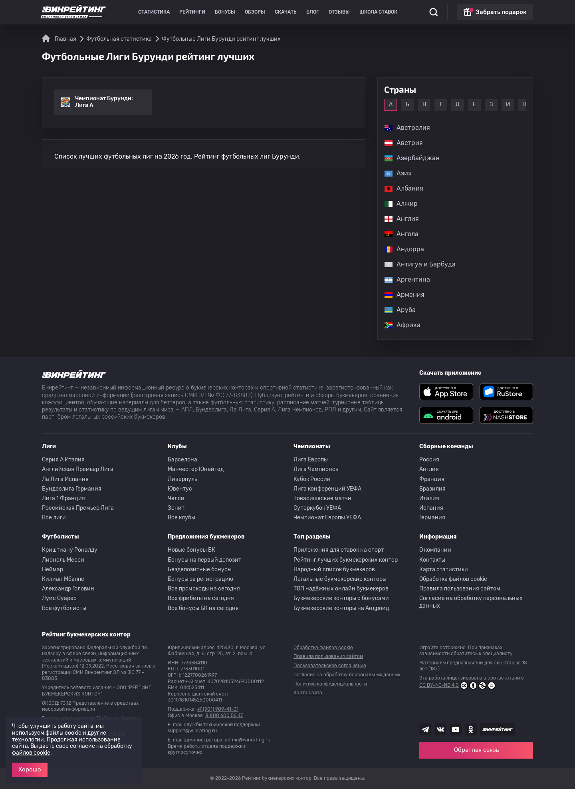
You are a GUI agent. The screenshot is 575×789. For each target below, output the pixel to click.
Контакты (432, 559)
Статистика (154, 12)
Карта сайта (307, 693)
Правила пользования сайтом (459, 588)
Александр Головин (68, 588)
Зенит (176, 508)
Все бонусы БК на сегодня (203, 608)
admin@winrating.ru (247, 740)
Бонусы (225, 12)
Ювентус (180, 488)
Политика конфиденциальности (330, 684)
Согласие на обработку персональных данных (471, 602)
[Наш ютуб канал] (456, 729)
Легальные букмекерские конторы (340, 579)
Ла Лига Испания (65, 479)
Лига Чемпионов (316, 469)
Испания (431, 508)
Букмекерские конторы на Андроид (341, 608)
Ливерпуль (182, 479)
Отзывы (339, 12)
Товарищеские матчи (322, 498)
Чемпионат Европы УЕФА (327, 517)
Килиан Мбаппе (63, 579)
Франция (431, 479)
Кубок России (312, 479)
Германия (432, 517)
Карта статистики (443, 569)
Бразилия (432, 488)
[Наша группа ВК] (440, 729)
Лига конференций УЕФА (327, 488)
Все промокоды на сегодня (204, 588)
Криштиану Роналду (69, 550)
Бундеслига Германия (71, 488)
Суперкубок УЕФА (317, 508)
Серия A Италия (63, 459)
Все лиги (54, 517)
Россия (429, 459)
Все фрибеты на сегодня (201, 598)
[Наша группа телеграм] (425, 729)
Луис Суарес (59, 598)
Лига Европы (310, 459)
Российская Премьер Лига (78, 508)
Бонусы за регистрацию (200, 579)
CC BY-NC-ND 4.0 (457, 686)
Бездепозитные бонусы (200, 569)
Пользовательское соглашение (329, 665)
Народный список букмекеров (334, 569)
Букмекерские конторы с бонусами (341, 598)
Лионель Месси (63, 559)
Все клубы (181, 517)
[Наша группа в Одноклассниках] (471, 729)
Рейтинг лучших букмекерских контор (345, 559)
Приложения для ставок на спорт (338, 550)
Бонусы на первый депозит (204, 559)
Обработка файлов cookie (453, 579)
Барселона (182, 459)
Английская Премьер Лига (77, 469)
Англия (429, 469)
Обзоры (255, 12)
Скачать (286, 12)
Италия (429, 498)
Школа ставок (378, 12)
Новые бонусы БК (191, 550)
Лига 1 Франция (63, 498)
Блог (312, 12)
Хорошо (29, 769)
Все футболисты (64, 608)
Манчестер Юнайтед (196, 469)
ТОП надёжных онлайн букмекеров (341, 588)
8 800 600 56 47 (224, 715)
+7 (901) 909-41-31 (217, 709)
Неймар (52, 569)
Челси (176, 498)
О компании (435, 550)
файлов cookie (31, 752)
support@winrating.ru (192, 730)
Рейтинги (192, 12)
